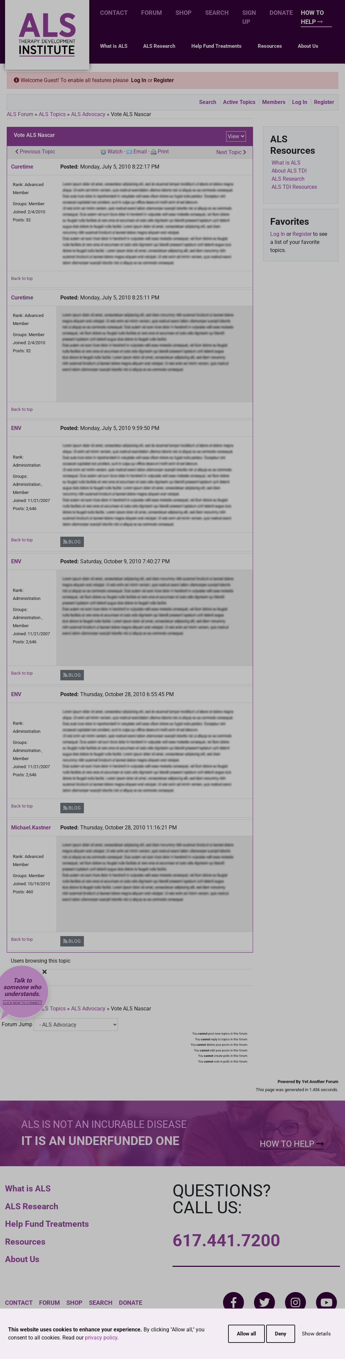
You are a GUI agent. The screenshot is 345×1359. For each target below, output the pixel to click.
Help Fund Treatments (216, 46)
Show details (316, 1334)
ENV (16, 428)
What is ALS (113, 46)
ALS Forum (21, 114)
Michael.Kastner (31, 827)
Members (273, 102)
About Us (308, 46)
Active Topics (239, 102)
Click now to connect (22, 1003)
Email (140, 151)
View (233, 136)
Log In (138, 80)
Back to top (22, 278)
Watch (115, 151)
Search (217, 12)
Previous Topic (35, 151)
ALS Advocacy (88, 114)
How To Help (312, 17)
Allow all (246, 1334)
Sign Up (249, 17)
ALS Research (159, 46)
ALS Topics (52, 114)
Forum (151, 12)
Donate (281, 12)
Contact (114, 12)
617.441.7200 (226, 1240)
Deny (280, 1334)
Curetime (22, 167)
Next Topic (231, 152)
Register (164, 80)
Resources (270, 46)
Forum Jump (17, 1024)
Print (163, 151)
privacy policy (101, 1337)
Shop (184, 12)
